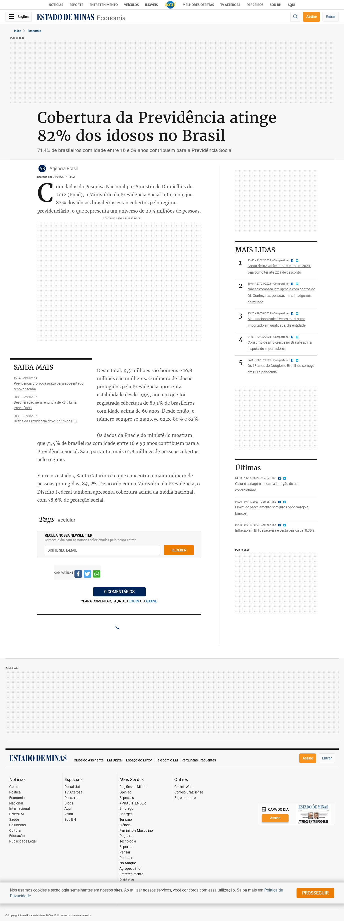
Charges (125, 814)
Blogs (68, 803)
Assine (311, 16)
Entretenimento (103, 5)
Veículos (131, 5)
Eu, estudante (185, 798)
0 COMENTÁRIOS (119, 591)
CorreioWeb (183, 787)
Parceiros (255, 5)
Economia (111, 18)
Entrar (331, 16)
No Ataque (127, 863)
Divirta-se (126, 879)
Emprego (126, 808)
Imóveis (151, 5)
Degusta (125, 836)
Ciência (125, 825)
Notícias (56, 5)
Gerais (14, 787)
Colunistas (17, 825)
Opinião (125, 792)
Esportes (126, 847)
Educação (17, 836)
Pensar (124, 852)
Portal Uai (72, 787)
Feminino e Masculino (136, 830)
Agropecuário (129, 868)
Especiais (126, 798)
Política (15, 792)
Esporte (76, 5)
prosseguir (315, 893)
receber (178, 550)
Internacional (19, 808)
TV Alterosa (230, 5)
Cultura (15, 830)
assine (151, 601)
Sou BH (276, 5)
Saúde (14, 819)
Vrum (68, 814)
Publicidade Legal (22, 841)
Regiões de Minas (132, 787)
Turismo (125, 819)
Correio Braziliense (188, 792)
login (134, 601)
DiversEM (16, 814)
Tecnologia (127, 841)
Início (17, 31)
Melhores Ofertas (198, 5)
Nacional (16, 803)
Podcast (125, 858)
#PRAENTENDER (132, 803)
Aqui (67, 808)
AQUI (291, 5)
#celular (66, 519)
